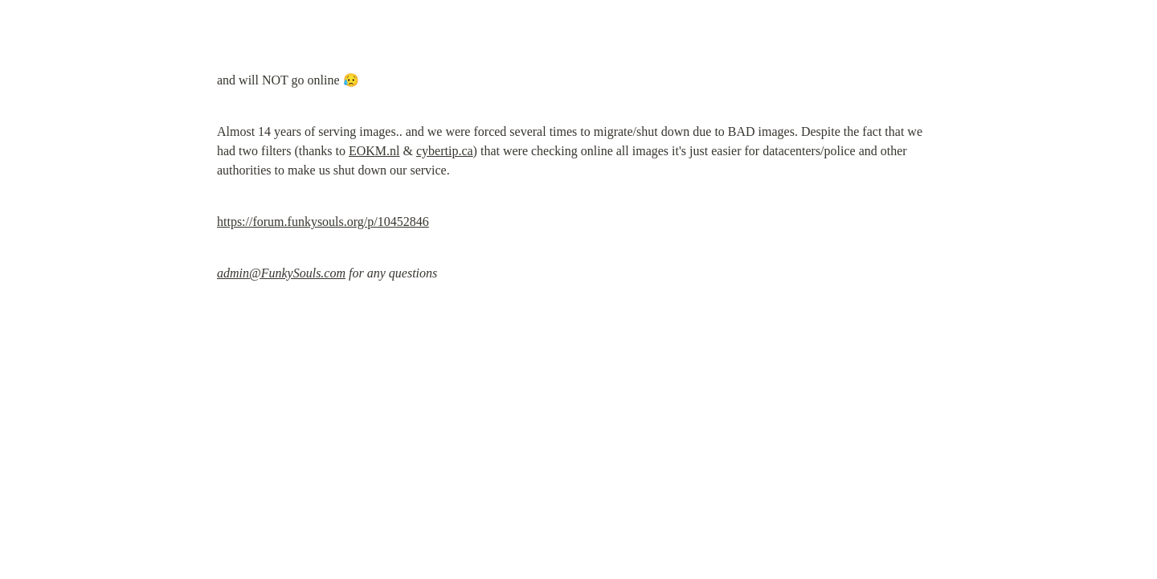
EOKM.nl (374, 151)
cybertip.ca (444, 151)
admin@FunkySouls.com (281, 273)
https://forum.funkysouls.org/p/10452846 (323, 221)
